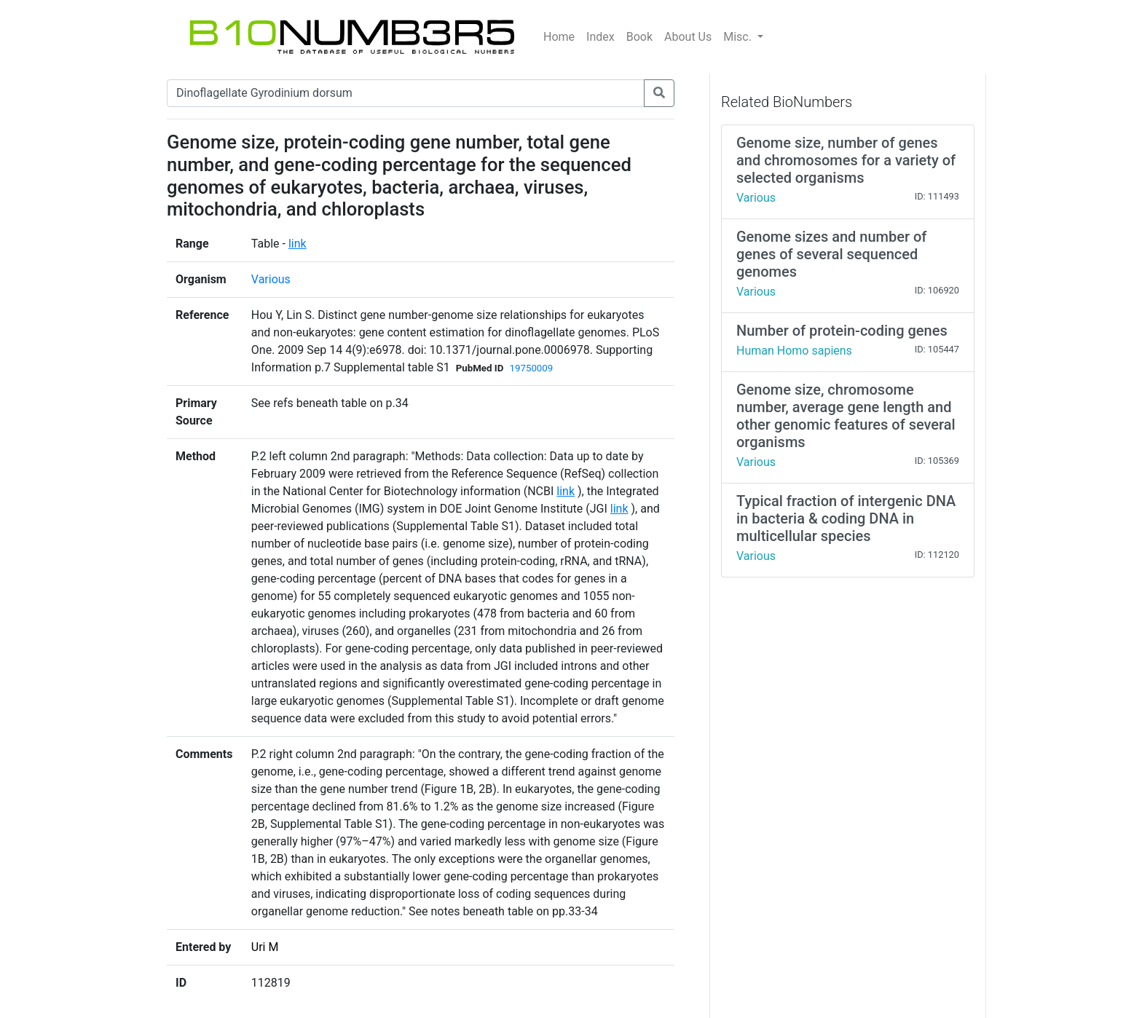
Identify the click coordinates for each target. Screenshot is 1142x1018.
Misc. (739, 37)
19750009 (531, 368)
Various (271, 279)
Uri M (265, 947)
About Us (688, 37)
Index (600, 37)
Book (639, 37)
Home (559, 37)
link (297, 243)
